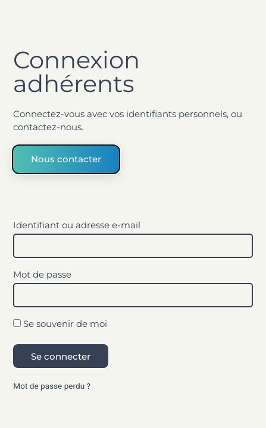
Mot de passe (42, 275)
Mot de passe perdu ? (51, 386)
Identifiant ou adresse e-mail (76, 226)
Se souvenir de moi (60, 324)
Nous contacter (66, 159)
